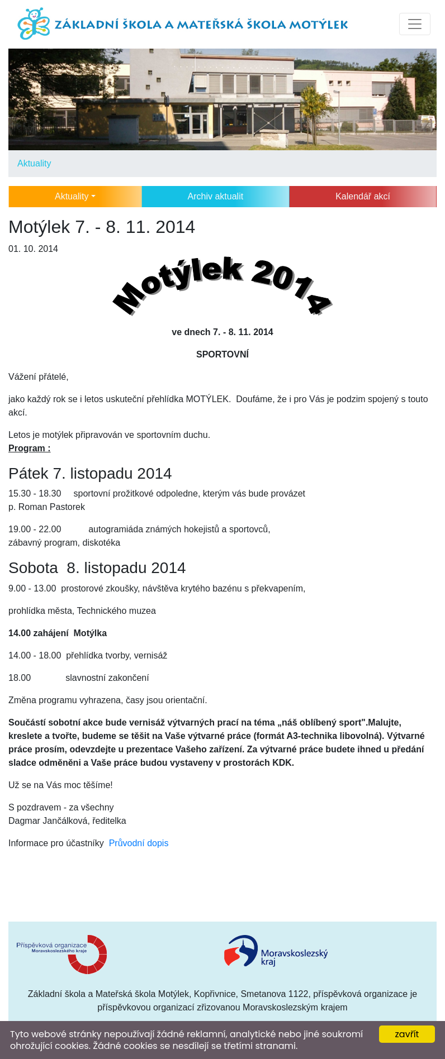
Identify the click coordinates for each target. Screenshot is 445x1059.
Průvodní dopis (139, 843)
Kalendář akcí (362, 196)
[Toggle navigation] (414, 24)
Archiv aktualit (216, 196)
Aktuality (34, 163)
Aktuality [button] (71, 196)
